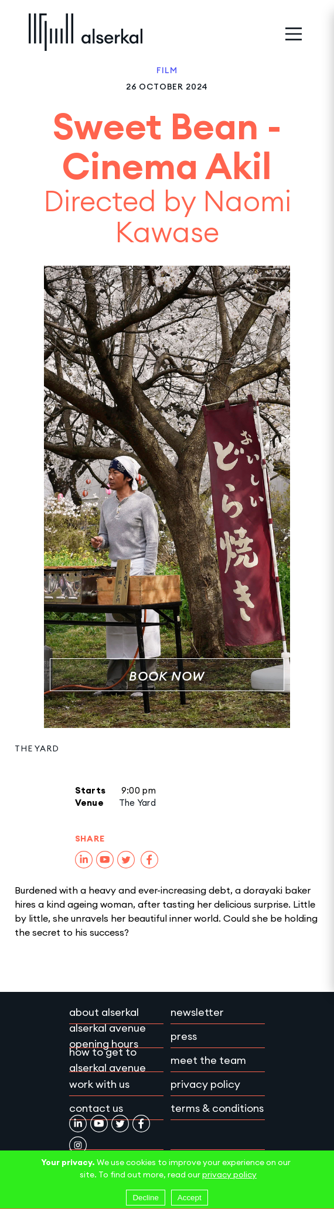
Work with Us (99, 1084)
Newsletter (197, 1012)
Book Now (167, 676)
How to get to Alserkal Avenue (107, 1059)
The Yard (37, 748)
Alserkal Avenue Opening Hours (107, 1035)
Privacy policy (205, 1084)
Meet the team (208, 1060)
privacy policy (229, 1174)
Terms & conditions (217, 1108)
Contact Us (96, 1108)
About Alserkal (104, 1012)
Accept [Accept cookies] (190, 1197)
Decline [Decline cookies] (145, 1197)
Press (184, 1036)
